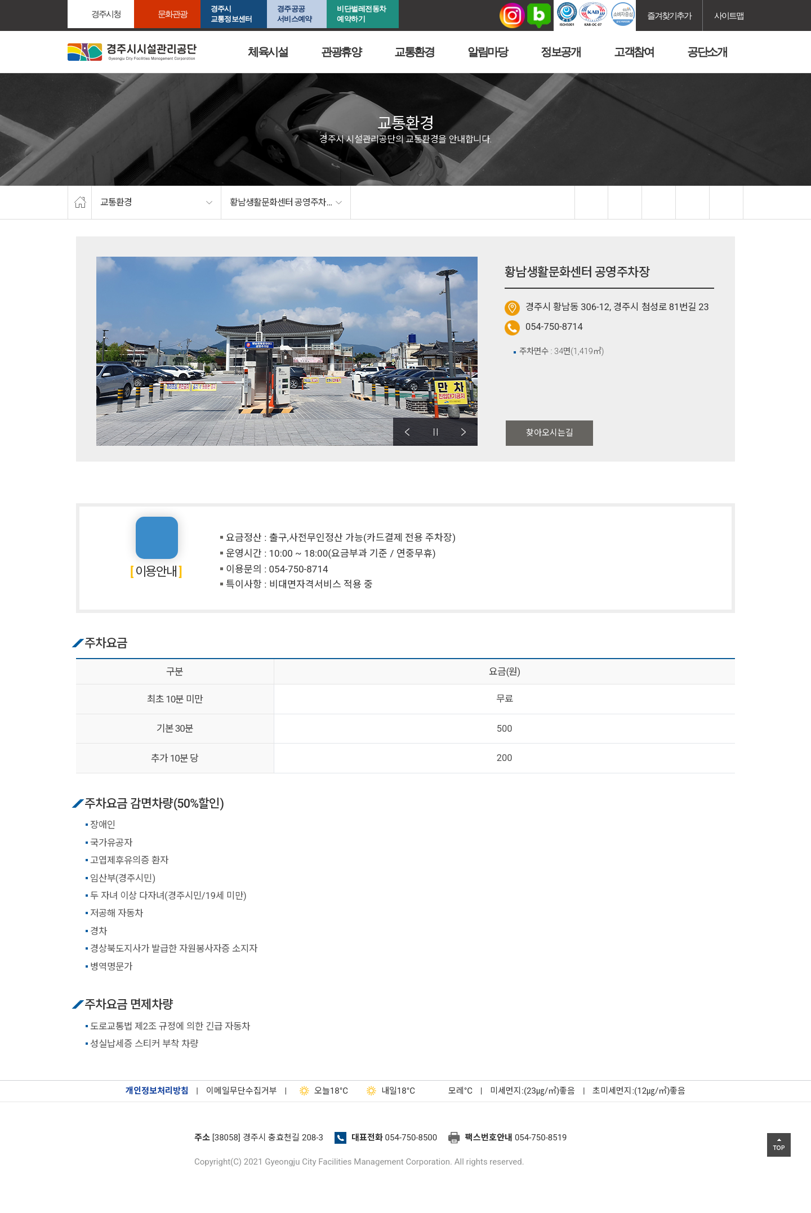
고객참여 (633, 52)
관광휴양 (340, 52)
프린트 (726, 203)
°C (451, 1091)
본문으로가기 (25, 0)
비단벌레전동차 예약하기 (361, 14)
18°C (321, 1091)
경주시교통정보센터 (231, 14)
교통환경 (414, 52)
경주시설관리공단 (127, 1141)
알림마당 (487, 52)
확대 (659, 203)
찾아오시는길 (549, 433)
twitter (625, 203)
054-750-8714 (554, 326)
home (79, 203)
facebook (592, 203)
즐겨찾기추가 (669, 15)
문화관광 (172, 14)
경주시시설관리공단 (132, 52)
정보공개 (560, 52)
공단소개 (707, 52)
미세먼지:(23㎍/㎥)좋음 (532, 1091)
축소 (693, 203)
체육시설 (267, 52)
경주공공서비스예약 (294, 14)
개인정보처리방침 (157, 1091)
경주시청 (106, 14)
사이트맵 (728, 15)
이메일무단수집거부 (241, 1091)
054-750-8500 (411, 1138)
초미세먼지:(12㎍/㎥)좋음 (638, 1091)
